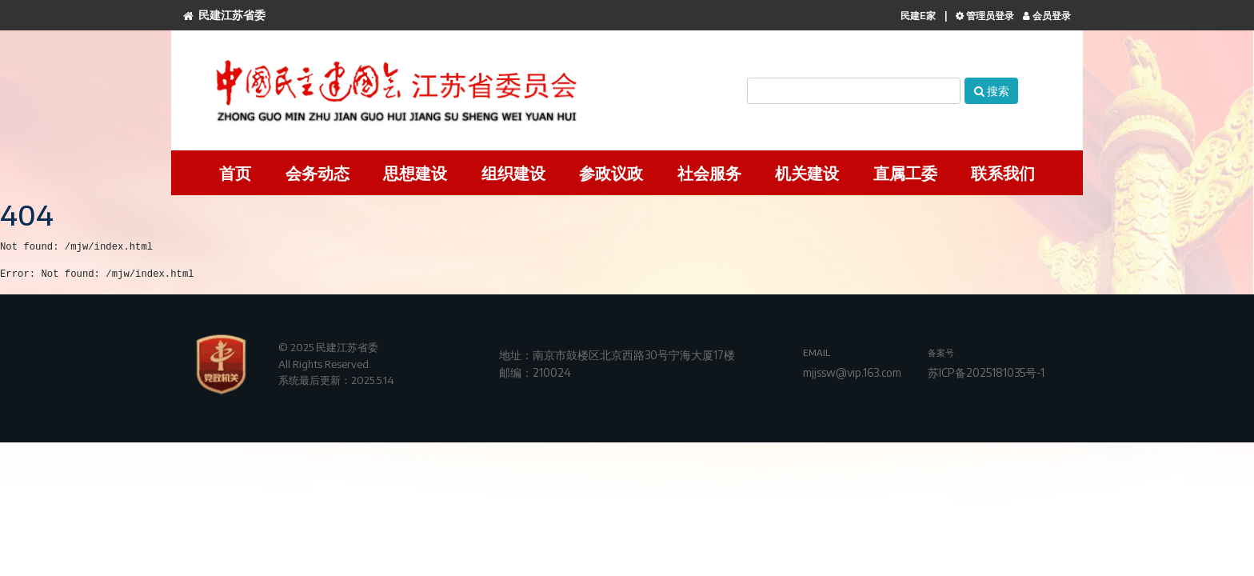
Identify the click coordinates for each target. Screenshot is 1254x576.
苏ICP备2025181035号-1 (986, 372)
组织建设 (513, 172)
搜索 (991, 91)
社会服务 (709, 172)
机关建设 (807, 172)
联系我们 (1003, 172)
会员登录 (1047, 16)
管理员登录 (985, 16)
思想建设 (415, 172)
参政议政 (611, 172)
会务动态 (317, 172)
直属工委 (905, 172)
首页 (235, 172)
